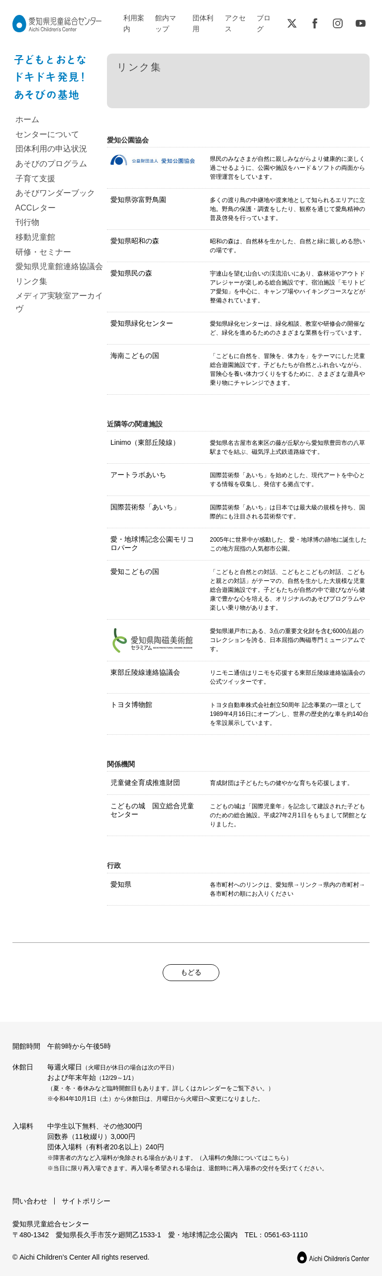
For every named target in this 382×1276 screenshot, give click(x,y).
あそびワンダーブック (55, 193)
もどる (191, 972)
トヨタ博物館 (131, 705)
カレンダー (211, 1088)
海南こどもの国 (134, 355)
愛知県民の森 (131, 273)
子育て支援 (35, 178)
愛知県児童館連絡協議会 (59, 266)
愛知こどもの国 (134, 571)
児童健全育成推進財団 (145, 782)
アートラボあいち (138, 475)
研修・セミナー (43, 252)
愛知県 (120, 884)
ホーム (27, 119)
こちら (277, 1157)
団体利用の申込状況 (51, 148)
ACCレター (35, 208)
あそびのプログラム (51, 163)
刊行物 (27, 222)
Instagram (338, 23)
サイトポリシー (86, 1201)
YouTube (361, 23)
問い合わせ (29, 1201)
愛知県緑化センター (141, 323)
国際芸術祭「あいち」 (145, 507)
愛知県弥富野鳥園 (138, 200)
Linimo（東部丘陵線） (145, 442)
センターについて (47, 134)
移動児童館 (35, 237)
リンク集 (31, 281)
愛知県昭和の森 (134, 241)
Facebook (315, 23)
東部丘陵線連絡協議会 (145, 672)
